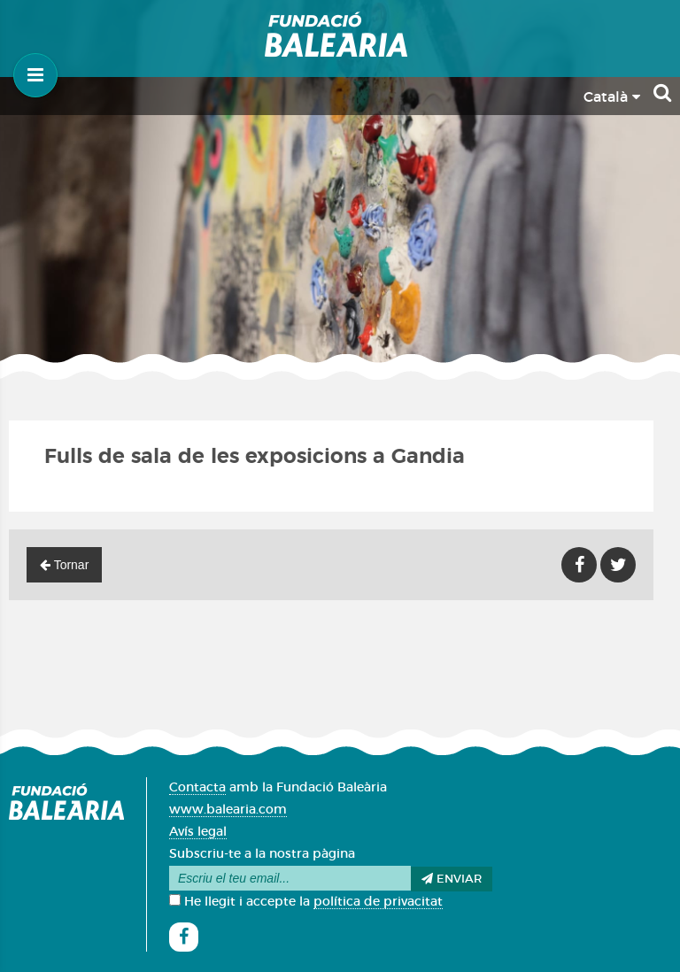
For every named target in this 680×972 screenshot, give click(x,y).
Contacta (197, 788)
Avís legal (198, 832)
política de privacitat (378, 902)
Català (611, 97)
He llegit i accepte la (306, 902)
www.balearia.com (228, 810)
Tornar (64, 565)
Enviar (451, 879)
